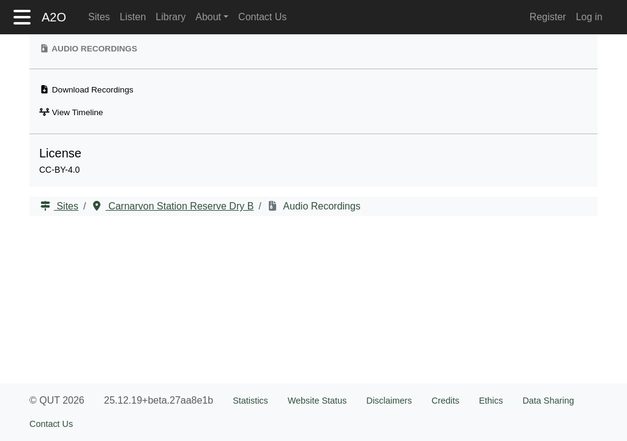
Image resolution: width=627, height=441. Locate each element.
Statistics (250, 400)
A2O (54, 17)
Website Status (317, 400)
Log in (589, 17)
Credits (446, 400)
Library (171, 17)
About (208, 17)
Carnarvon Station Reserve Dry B (179, 206)
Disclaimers (388, 400)
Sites (99, 17)
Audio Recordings (321, 206)
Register (548, 17)
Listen (133, 17)
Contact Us (262, 17)
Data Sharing (548, 400)
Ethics (491, 400)
